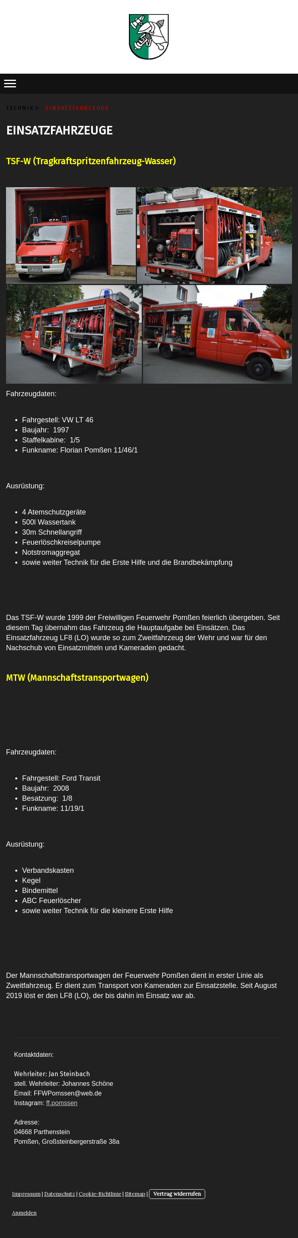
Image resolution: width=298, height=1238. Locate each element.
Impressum (26, 1193)
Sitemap (135, 1193)
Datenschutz (59, 1193)
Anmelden (24, 1212)
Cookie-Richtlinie (100, 1193)
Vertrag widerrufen (177, 1193)
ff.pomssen (62, 1103)
